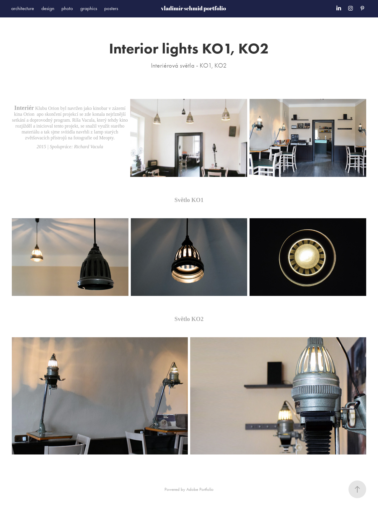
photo (67, 8)
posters (111, 8)
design (47, 8)
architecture (22, 8)
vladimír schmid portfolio (193, 8)
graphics (88, 8)
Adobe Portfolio (200, 489)
